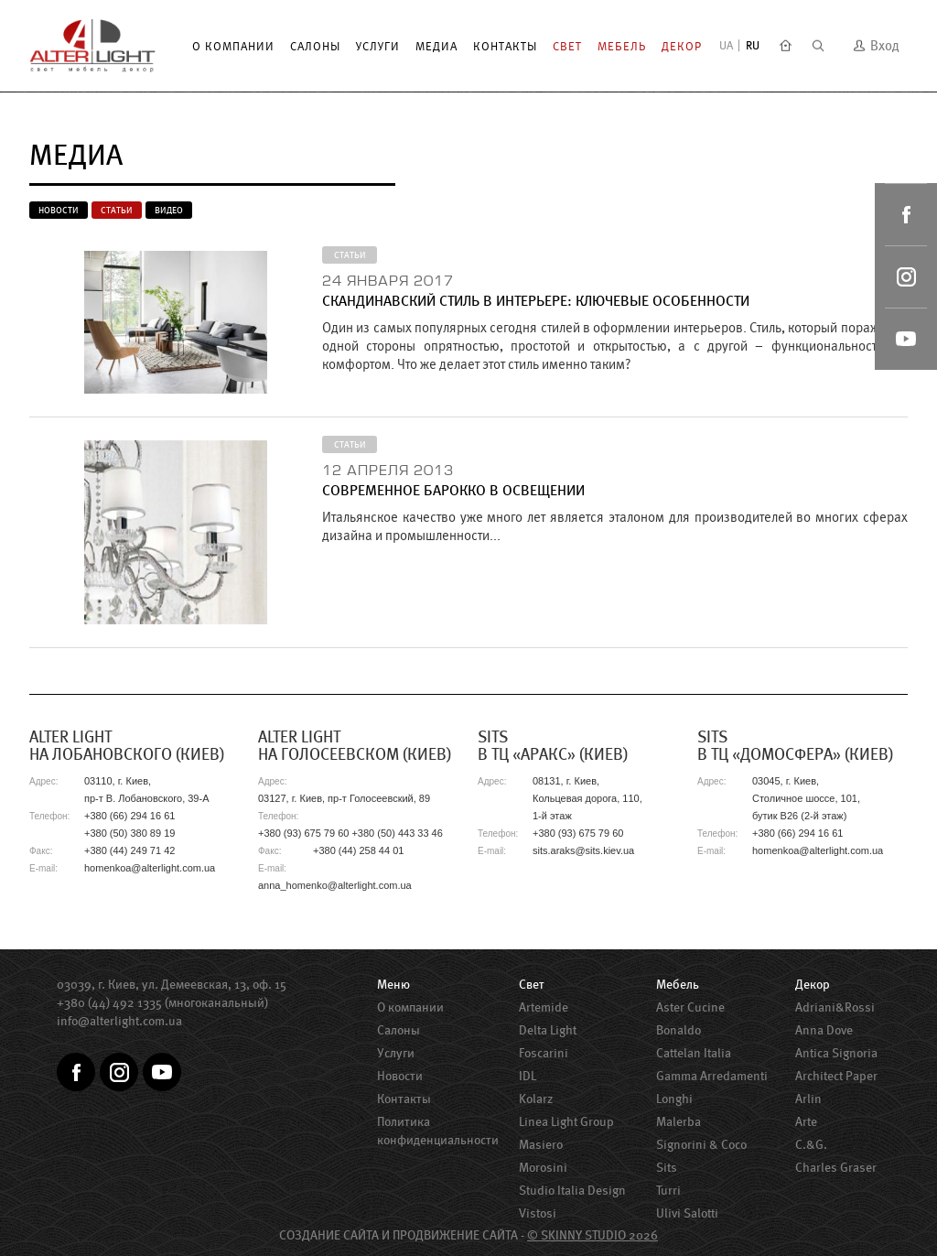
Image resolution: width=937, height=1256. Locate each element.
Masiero (541, 1144)
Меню (393, 984)
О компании (233, 46)
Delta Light (547, 1030)
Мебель (622, 46)
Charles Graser (836, 1167)
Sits (666, 1167)
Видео (169, 210)
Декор (682, 46)
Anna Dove (824, 1030)
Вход (876, 45)
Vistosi (537, 1213)
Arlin (808, 1098)
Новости (58, 210)
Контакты (505, 46)
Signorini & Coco (701, 1144)
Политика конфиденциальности (438, 1130)
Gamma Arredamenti (712, 1075)
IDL (527, 1075)
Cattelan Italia (693, 1052)
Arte (806, 1121)
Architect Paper (836, 1075)
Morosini (543, 1167)
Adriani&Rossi (835, 1007)
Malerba (678, 1121)
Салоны (315, 46)
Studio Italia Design (572, 1190)
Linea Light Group (566, 1121)
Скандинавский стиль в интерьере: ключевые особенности (535, 300)
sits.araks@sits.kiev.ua (583, 850)
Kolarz (536, 1098)
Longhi (674, 1098)
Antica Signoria (836, 1052)
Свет (567, 46)
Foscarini (543, 1052)
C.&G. (811, 1144)
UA (726, 45)
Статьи (117, 210)
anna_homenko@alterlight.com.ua (335, 885)
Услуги (378, 46)
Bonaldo (678, 1030)
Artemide (543, 1007)
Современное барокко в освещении (453, 490)
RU (752, 45)
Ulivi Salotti (687, 1213)
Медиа (436, 46)
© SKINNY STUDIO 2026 (592, 1235)
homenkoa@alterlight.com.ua (149, 867)
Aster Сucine (690, 1007)
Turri (668, 1190)
